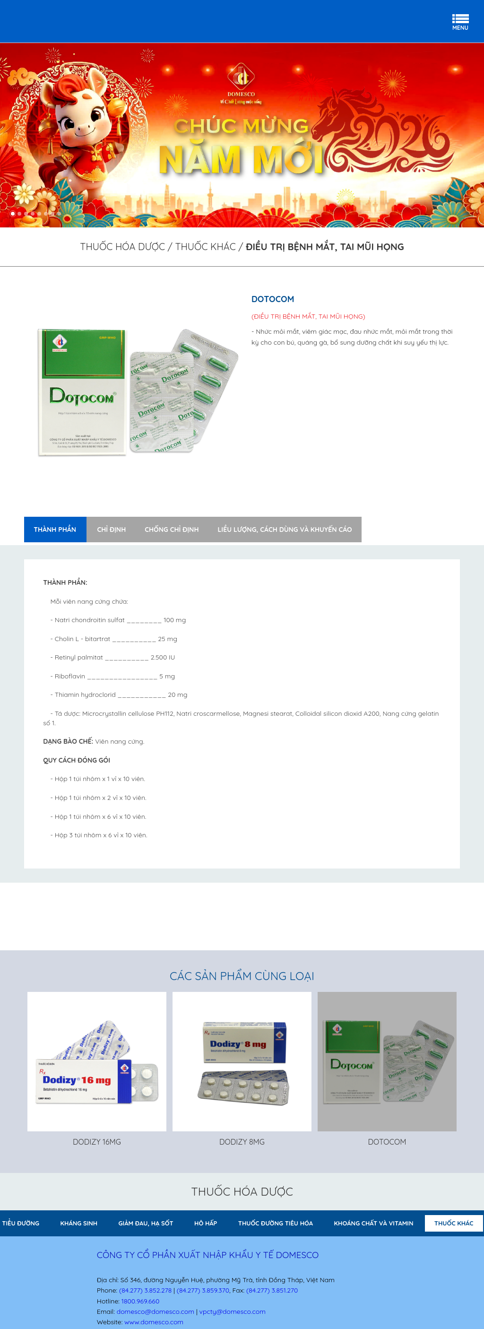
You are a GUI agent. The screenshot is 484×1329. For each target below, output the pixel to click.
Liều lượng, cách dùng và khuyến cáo (284, 529)
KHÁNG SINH (79, 1223)
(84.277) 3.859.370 (203, 1290)
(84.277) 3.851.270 (272, 1290)
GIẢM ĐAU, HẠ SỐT (146, 1223)
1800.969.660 (140, 1301)
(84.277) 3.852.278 (145, 1290)
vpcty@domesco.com (232, 1311)
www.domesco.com (153, 1322)
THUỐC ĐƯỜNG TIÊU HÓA (275, 1223)
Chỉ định (111, 529)
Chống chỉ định (172, 529)
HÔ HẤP (205, 1223)
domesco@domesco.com (155, 1311)
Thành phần (55, 529)
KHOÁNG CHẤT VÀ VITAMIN (374, 1223)
